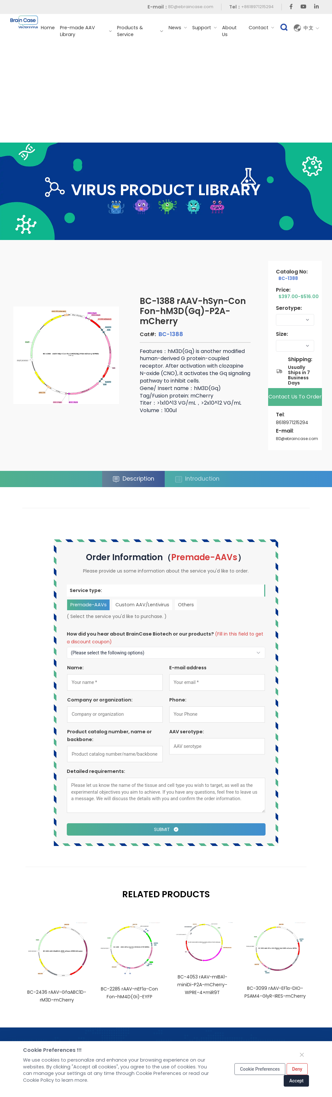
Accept (296, 1080)
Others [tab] (186, 604)
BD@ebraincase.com (190, 6)
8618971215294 (292, 422)
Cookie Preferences (260, 1069)
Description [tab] (133, 479)
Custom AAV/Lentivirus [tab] (142, 604)
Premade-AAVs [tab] (88, 604)
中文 (311, 28)
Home (48, 27)
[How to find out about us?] (166, 653)
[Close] (302, 1054)
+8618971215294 (257, 6)
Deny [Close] (297, 1069)
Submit (166, 829)
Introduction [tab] (197, 479)
